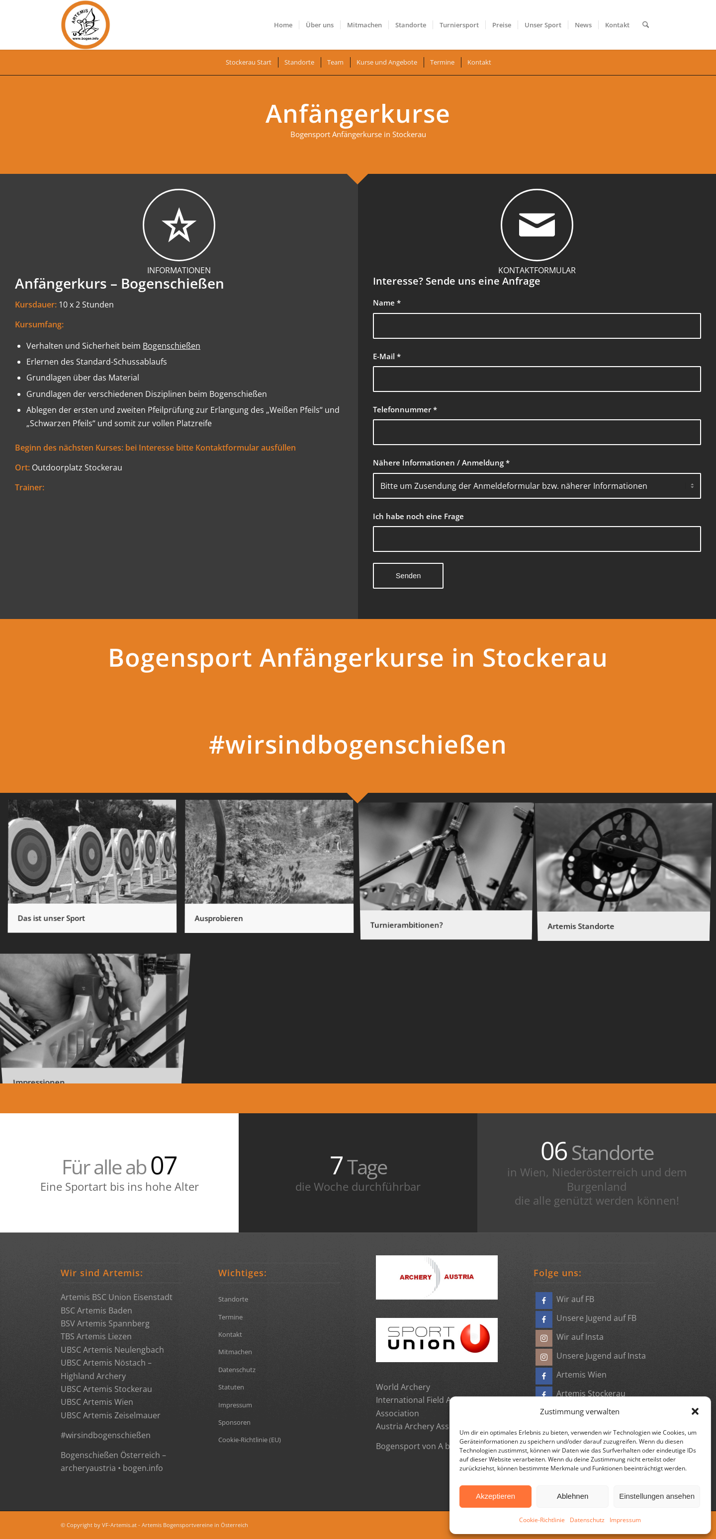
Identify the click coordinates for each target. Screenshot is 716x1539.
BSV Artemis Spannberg (105, 1323)
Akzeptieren (495, 1496)
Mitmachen (235, 1351)
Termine (230, 1316)
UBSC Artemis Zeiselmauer (111, 1415)
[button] (695, 1411)
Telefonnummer (405, 409)
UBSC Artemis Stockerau (106, 1389)
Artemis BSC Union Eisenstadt (117, 1297)
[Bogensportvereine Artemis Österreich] (85, 25)
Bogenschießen (171, 345)
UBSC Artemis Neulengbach (112, 1349)
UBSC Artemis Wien (97, 1401)
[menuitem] (283, 25)
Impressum (625, 1520)
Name (387, 303)
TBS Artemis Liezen (96, 1336)
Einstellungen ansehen (657, 1496)
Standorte (233, 1299)
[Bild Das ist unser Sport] (95, 871)
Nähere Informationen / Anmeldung (441, 462)
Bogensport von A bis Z (419, 1446)
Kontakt (230, 1334)
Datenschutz (587, 1520)
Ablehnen (572, 1496)
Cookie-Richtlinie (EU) (249, 1439)
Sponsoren (234, 1422)
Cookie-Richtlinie (542, 1520)
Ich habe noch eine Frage (418, 516)
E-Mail (387, 356)
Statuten (231, 1387)
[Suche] (645, 25)
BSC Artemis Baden (96, 1310)
